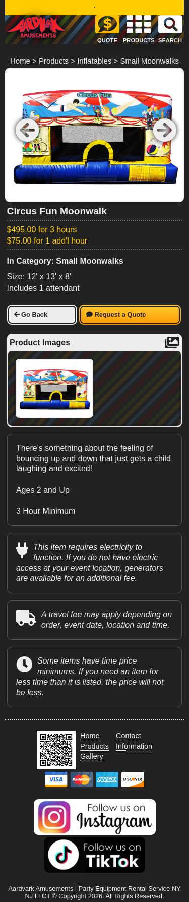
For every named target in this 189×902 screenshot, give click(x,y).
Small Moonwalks (149, 60)
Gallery (91, 756)
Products (54, 60)
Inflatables (94, 60)
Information (134, 746)
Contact (128, 736)
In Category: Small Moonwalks (65, 261)
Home (20, 60)
